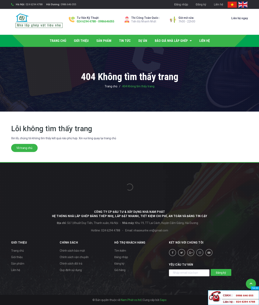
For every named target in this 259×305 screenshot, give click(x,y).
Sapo (163, 300)
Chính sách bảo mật (72, 250)
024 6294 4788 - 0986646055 (95, 21)
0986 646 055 (68, 4)
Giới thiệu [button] (19, 242)
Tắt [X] (255, 288)
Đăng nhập (181, 4)
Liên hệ (218, 4)
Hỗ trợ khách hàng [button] (129, 242)
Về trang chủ (24, 148)
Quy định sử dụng (71, 270)
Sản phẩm (17, 263)
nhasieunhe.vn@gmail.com (151, 230)
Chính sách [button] (69, 242)
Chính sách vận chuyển (74, 257)
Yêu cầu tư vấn (181, 264)
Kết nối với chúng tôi (186, 242)
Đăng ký (201, 4)
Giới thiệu (17, 257)
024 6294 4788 (34, 4)
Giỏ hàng (119, 270)
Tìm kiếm (120, 250)
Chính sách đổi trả (71, 263)
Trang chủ (17, 250)
